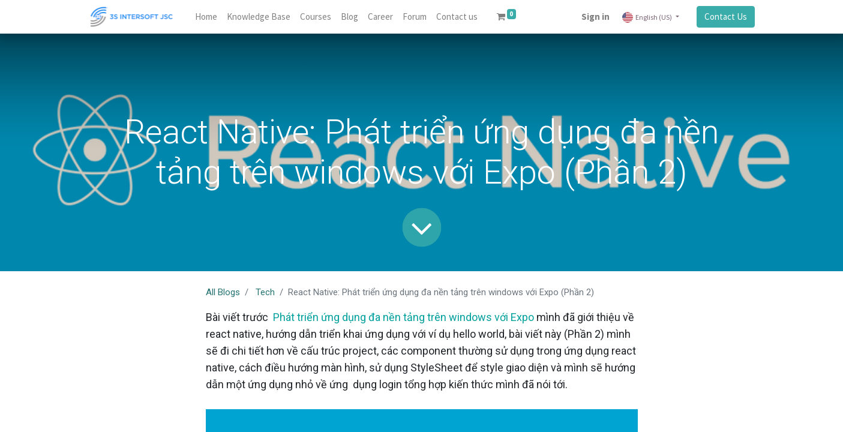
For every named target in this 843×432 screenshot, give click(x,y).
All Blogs (223, 292)
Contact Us (725, 16)
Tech (265, 292)
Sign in (595, 16)
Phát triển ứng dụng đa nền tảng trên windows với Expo (402, 317)
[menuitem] (206, 17)
